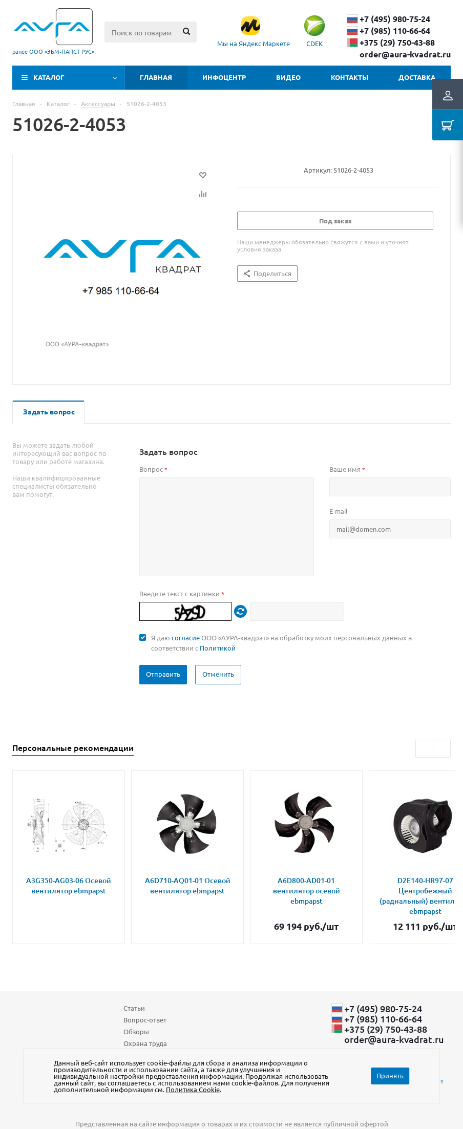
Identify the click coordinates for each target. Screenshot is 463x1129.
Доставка (416, 77)
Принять (390, 1075)
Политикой (218, 647)
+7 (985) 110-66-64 (395, 30)
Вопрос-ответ (144, 1019)
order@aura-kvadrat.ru (405, 54)
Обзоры (136, 1031)
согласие (186, 637)
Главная (156, 77)
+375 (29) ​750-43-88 (397, 42)
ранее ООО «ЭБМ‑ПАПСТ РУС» (53, 51)
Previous (424, 748)
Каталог (49, 77)
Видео (288, 77)
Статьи (134, 1007)
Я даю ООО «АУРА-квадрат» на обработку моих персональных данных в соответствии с (281, 642)
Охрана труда (145, 1043)
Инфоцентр (224, 77)
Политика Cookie (193, 1089)
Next (441, 748)
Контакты (349, 77)
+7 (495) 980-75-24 (395, 19)
